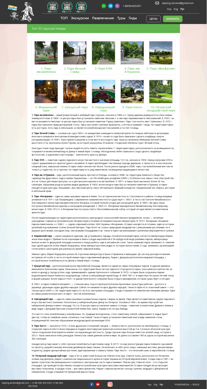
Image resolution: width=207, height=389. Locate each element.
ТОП (64, 18)
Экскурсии (80, 18)
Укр (169, 9)
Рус (182, 9)
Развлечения (103, 18)
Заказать (172, 18)
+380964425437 (132, 6)
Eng (176, 9)
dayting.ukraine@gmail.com (178, 3)
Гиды (133, 18)
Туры (121, 18)
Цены (153, 18)
